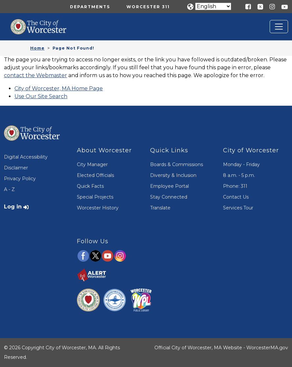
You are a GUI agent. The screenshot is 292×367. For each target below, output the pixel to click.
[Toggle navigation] (279, 26)
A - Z (9, 189)
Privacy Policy (20, 179)
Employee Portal (169, 186)
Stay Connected (168, 197)
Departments (90, 6)
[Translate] (213, 6)
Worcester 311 (148, 6)
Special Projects (95, 197)
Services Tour (238, 208)
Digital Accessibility (26, 157)
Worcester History (98, 208)
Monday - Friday (241, 164)
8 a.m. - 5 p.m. (239, 175)
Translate (160, 208)
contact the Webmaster (35, 75)
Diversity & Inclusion (173, 175)
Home (37, 48)
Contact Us (236, 197)
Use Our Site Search (40, 96)
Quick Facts (90, 186)
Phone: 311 (235, 186)
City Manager (92, 164)
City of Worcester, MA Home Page (58, 88)
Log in (13, 207)
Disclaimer (16, 168)
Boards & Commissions (176, 164)
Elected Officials (95, 175)
